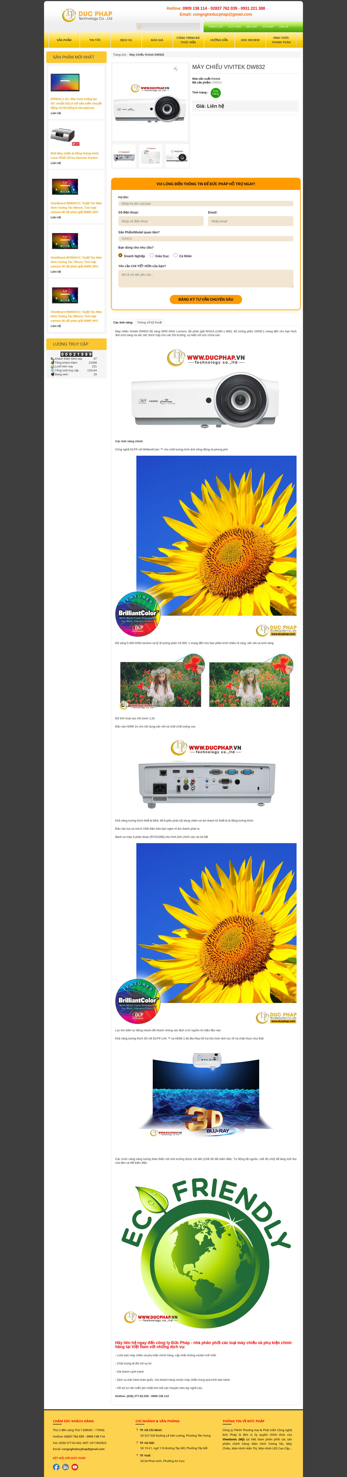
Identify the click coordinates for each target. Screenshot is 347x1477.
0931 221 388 (253, 8)
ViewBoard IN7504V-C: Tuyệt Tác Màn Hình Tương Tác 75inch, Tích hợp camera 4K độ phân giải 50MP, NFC (76, 262)
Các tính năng (123, 322)
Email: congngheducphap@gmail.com (216, 14)
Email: (212, 212)
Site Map (268, 26)
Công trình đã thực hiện (188, 40)
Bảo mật (252, 26)
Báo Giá (157, 40)
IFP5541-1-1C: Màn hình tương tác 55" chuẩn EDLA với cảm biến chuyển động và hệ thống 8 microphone (76, 103)
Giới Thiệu (234, 26)
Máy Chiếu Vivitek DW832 (146, 54)
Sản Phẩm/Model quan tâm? (139, 232)
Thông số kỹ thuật (149, 322)
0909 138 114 (195, 8)
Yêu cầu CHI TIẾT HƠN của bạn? (142, 266)
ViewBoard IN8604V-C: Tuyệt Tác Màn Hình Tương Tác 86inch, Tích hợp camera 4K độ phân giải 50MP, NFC (76, 208)
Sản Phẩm (64, 40)
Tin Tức (95, 40)
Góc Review (250, 40)
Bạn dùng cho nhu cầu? (136, 247)
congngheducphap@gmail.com (83, 1449)
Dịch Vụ (126, 40)
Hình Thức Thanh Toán (281, 40)
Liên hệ (283, 26)
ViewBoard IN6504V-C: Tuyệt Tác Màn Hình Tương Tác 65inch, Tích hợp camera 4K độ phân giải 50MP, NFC (76, 316)
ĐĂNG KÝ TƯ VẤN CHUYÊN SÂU (206, 299)
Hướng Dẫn (219, 40)
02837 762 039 (224, 8)
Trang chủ (215, 26)
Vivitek (215, 78)
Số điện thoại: (128, 212)
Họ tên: (123, 197)
